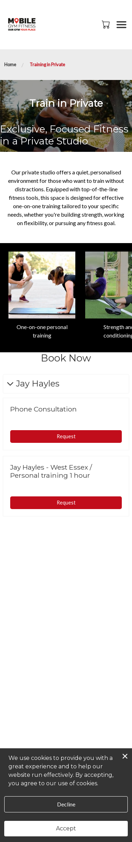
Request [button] (66, 436)
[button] (106, 24)
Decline (66, 804)
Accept (66, 828)
